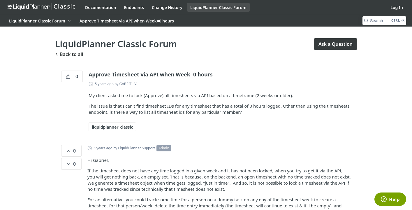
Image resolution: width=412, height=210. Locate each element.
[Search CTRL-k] (384, 20)
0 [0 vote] (72, 76)
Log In (396, 7)
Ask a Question (335, 44)
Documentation (100, 7)
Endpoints (134, 7)
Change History (167, 7)
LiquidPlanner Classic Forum (218, 7)
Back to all (69, 54)
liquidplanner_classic (112, 127)
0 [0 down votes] (71, 164)
